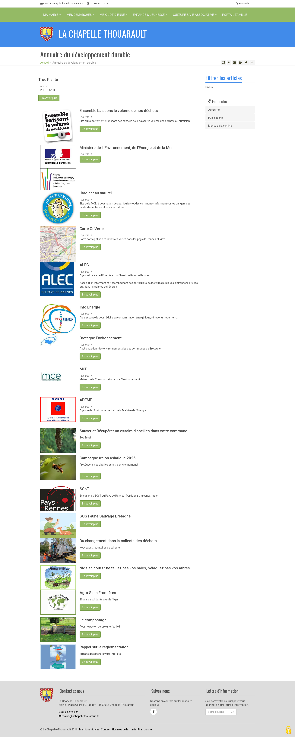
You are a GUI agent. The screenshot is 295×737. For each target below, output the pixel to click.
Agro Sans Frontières (98, 592)
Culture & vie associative (195, 15)
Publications (215, 117)
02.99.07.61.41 (69, 712)
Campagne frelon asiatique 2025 (108, 458)
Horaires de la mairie (124, 729)
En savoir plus (49, 98)
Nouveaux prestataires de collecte (100, 547)
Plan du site (145, 729)
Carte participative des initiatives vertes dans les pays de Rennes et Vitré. (123, 239)
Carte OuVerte (92, 228)
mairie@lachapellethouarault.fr (79, 716)
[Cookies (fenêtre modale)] (288, 730)
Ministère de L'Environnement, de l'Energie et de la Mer (126, 147)
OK (232, 711)
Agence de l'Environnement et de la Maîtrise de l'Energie (113, 410)
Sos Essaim (86, 437)
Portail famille (234, 15)
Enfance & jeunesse (150, 15)
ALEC (84, 265)
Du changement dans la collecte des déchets (118, 541)
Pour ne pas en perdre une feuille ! (100, 626)
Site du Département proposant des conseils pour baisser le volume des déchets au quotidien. (135, 120)
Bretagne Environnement (101, 338)
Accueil (44, 62)
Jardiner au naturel (96, 193)
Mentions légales (89, 729)
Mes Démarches (80, 15)
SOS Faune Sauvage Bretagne (105, 516)
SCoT (84, 489)
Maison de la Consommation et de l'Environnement (110, 379)
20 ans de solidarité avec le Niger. (99, 599)
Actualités (214, 109)
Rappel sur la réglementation (104, 647)
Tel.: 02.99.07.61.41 (98, 3)
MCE (83, 369)
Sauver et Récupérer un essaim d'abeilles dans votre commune (133, 431)
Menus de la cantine (220, 125)
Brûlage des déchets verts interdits (100, 653)
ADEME (86, 400)
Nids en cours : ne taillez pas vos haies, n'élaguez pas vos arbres (135, 568)
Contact (105, 729)
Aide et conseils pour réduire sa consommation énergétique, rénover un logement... (129, 317)
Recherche (243, 3)
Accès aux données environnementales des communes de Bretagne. (120, 348)
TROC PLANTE (47, 90)
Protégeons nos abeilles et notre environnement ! (109, 464)
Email (61, 3)
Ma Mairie (52, 15)
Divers (209, 87)
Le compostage (93, 620)
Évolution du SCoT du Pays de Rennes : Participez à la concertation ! (120, 495)
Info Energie (90, 307)
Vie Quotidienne (113, 15)
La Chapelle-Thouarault (103, 33)
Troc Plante (48, 79)
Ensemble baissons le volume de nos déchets (119, 110)
